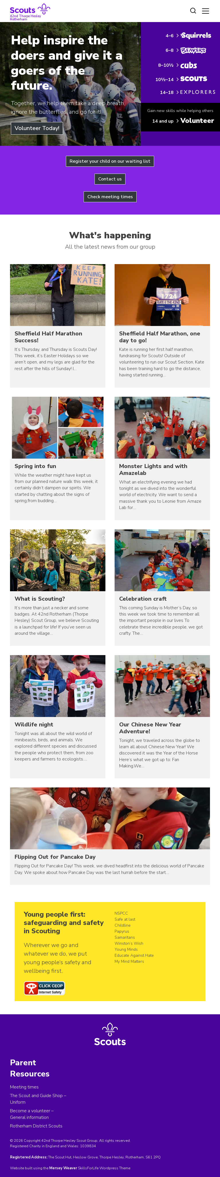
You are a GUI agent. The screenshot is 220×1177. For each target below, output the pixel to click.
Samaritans (125, 937)
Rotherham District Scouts (36, 1126)
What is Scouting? (40, 599)
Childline (123, 925)
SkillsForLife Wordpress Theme (104, 1168)
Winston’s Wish (129, 943)
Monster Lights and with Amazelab (153, 469)
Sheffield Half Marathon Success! (48, 337)
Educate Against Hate (134, 955)
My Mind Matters (129, 961)
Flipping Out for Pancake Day (55, 857)
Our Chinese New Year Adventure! (150, 728)
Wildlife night (34, 724)
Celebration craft (143, 599)
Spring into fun (35, 466)
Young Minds (126, 949)
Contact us (110, 179)
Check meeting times (110, 197)
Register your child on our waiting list (110, 161)
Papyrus (122, 931)
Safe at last (125, 919)
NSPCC (121, 913)
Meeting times (24, 1087)
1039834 (88, 1146)
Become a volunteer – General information (32, 1114)
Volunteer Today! (37, 128)
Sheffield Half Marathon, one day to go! (159, 337)
